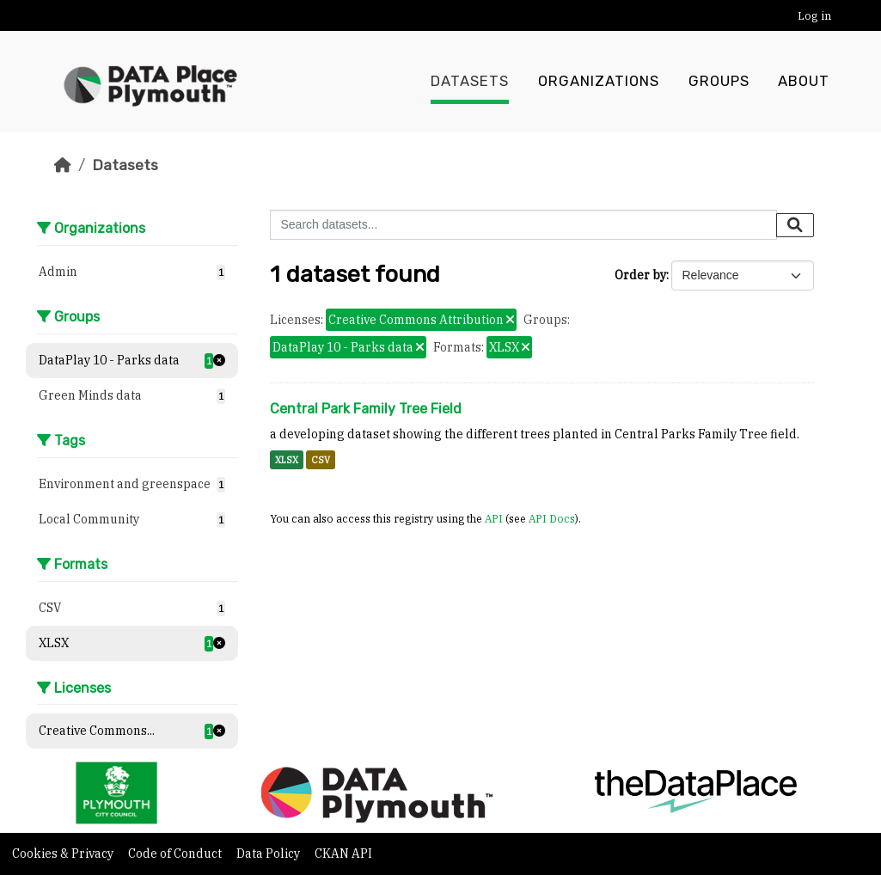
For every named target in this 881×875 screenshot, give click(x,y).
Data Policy (269, 853)
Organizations (598, 81)
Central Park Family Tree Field (366, 409)
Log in (814, 16)
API (494, 518)
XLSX (286, 460)
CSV (320, 460)
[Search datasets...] (523, 225)
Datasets (470, 81)
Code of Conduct (176, 853)
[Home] (62, 165)
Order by (640, 275)
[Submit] (795, 225)
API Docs (552, 518)
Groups (718, 81)
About (803, 81)
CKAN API (343, 853)
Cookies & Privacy (64, 853)
